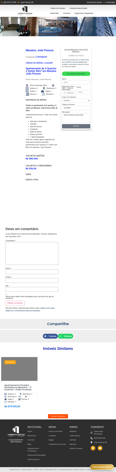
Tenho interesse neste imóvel (76, 118)
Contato (66, 13)
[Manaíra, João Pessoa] (42, 200)
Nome (8, 268)
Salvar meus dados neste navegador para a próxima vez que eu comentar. (30, 297)
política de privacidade (75, 62)
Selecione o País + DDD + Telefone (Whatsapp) (68, 88)
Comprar (41, 56)
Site (7, 286)
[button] (2, 27)
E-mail (8, 277)
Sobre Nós (54, 13)
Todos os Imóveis (57, 8)
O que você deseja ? (69, 97)
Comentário (11, 241)
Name (64, 79)
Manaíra (35, 79)
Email (79, 87)
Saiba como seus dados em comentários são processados (30, 309)
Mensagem (66, 112)
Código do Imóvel (68, 105)
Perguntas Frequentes (84, 13)
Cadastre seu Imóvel (78, 8)
